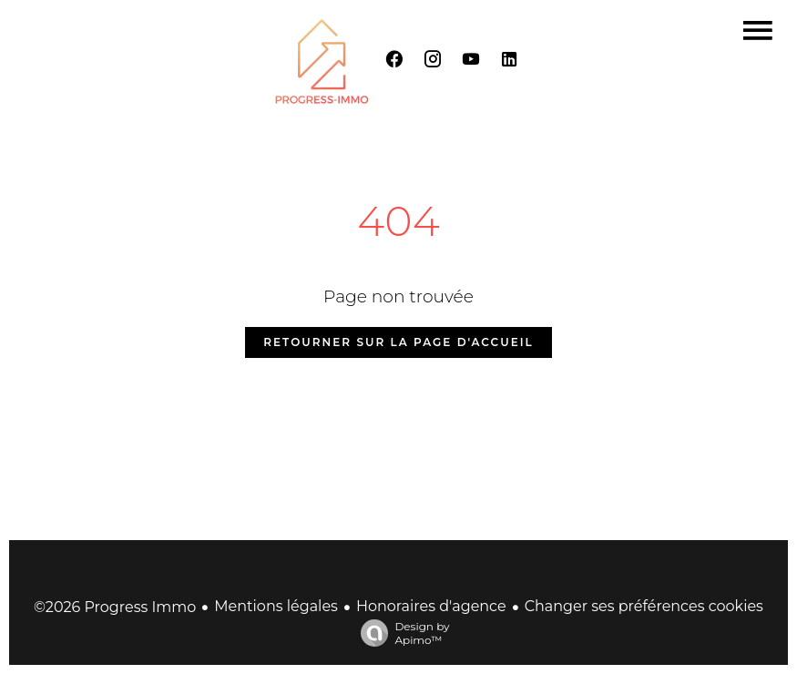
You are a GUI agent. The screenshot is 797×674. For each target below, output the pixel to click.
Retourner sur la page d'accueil (398, 342)
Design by (400, 633)
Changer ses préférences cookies (644, 606)
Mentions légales (276, 606)
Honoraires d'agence (431, 606)
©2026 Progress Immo (115, 607)
